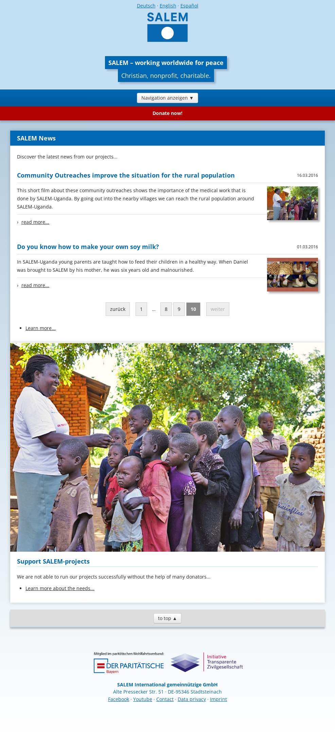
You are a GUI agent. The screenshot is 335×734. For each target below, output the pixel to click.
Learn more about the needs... (59, 588)
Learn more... (40, 328)
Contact (165, 699)
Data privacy (192, 699)
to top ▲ (167, 618)
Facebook (118, 699)
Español (189, 5)
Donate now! (167, 113)
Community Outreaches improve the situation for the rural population (126, 175)
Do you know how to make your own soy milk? (88, 247)
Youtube (142, 699)
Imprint (218, 699)
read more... (35, 222)
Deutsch (146, 5)
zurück (117, 309)
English (168, 5)
